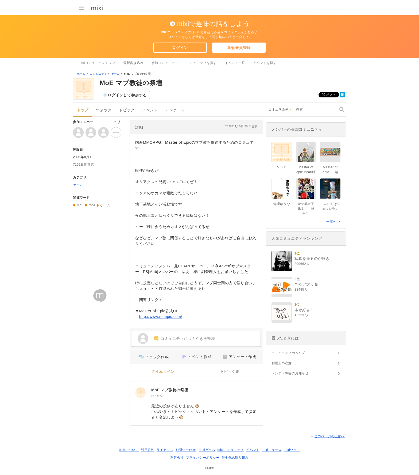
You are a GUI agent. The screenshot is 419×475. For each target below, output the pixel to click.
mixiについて (129, 450)
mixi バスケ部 (306, 284)
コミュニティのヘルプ (288, 353)
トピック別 (230, 372)
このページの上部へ (330, 436)
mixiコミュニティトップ (97, 63)
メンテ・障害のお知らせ (290, 373)
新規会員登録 (239, 47)
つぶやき (103, 110)
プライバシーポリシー (203, 457)
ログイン (180, 47)
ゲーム (115, 73)
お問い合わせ (186, 450)
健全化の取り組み (235, 457)
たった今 (156, 395)
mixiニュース (271, 450)
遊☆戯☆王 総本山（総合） (306, 208)
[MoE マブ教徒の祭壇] (140, 392)
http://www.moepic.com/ (160, 316)
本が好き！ (304, 310)
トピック (126, 110)
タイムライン (163, 372)
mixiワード (292, 450)
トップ (82, 110)
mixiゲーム (207, 450)
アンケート (175, 110)
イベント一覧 (235, 63)
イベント (150, 110)
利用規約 (147, 450)
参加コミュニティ (165, 63)
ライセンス (165, 450)
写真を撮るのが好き (311, 258)
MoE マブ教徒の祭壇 (169, 390)
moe (91, 205)
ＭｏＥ (282, 167)
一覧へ (331, 221)
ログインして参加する (127, 95)
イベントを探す (265, 63)
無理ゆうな (281, 204)
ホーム (81, 73)
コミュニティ (98, 73)
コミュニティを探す (202, 63)
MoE (80, 205)
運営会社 (177, 457)
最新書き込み (133, 63)
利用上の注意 (281, 363)
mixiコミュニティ (231, 450)
